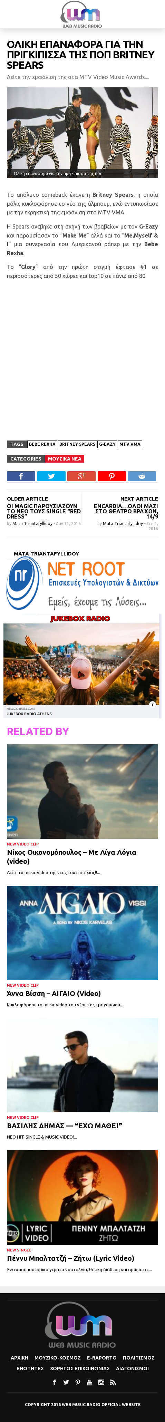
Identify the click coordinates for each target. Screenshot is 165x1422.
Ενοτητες (30, 1368)
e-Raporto (102, 1358)
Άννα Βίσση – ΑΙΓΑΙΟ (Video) (54, 993)
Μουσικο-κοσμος (58, 1358)
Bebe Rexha (42, 444)
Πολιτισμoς (139, 1358)
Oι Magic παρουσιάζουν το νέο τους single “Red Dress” (44, 511)
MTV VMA (129, 444)
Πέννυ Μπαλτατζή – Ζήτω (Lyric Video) (70, 1258)
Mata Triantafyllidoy (33, 523)
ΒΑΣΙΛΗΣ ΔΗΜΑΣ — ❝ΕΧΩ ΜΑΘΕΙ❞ (64, 1126)
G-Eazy (107, 444)
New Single (19, 1250)
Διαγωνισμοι (132, 1368)
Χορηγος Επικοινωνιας (80, 1368)
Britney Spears (77, 444)
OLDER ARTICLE (27, 499)
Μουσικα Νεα (64, 459)
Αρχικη (19, 1358)
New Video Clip (23, 844)
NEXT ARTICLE (139, 499)
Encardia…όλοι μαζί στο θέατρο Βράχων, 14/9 (126, 511)
